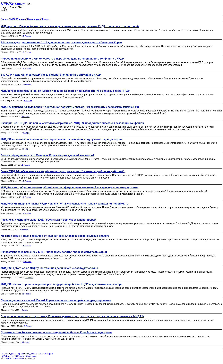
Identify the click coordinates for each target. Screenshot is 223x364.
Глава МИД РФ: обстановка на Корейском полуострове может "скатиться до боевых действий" (63, 171)
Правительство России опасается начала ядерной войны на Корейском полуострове (56, 332)
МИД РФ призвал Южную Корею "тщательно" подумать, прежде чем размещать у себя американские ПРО (70, 107)
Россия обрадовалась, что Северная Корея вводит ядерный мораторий (47, 155)
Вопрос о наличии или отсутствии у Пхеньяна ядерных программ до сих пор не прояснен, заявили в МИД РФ (72, 316)
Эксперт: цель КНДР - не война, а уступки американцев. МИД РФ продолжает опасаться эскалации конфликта (72, 123)
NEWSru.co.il (7, 356)
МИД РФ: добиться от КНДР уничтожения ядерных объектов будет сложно (49, 268)
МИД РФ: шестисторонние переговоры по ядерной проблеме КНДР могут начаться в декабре (61, 284)
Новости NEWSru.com (13, 358)
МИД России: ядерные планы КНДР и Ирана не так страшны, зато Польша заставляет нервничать (64, 203)
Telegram (49, 354)
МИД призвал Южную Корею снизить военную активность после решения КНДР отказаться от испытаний (70, 26)
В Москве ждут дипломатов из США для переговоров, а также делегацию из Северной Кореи (61, 42)
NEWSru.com (13, 4)
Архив (21, 354)
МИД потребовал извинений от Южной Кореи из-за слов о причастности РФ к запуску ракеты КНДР (65, 90)
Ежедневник (31, 354)
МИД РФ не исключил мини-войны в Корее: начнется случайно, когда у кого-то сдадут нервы (61, 139)
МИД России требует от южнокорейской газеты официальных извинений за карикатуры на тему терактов (69, 187)
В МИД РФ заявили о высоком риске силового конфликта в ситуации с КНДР (51, 74)
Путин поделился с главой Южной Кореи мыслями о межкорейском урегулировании (56, 300)
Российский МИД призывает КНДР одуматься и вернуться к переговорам (48, 219)
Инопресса (31, 356)
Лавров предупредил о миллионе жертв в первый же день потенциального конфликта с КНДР (62, 58)
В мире (26, 133)
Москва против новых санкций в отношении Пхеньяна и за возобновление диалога (55, 235)
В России (27, 36)
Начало (5, 354)
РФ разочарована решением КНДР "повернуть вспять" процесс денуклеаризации (54, 252)
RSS (41, 354)
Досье (13, 354)
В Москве (19, 356)
